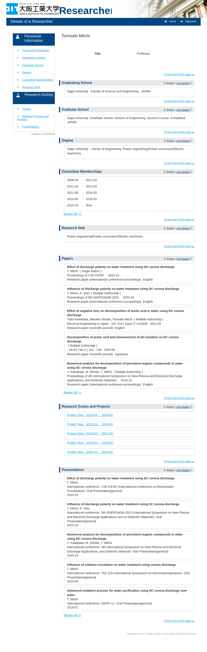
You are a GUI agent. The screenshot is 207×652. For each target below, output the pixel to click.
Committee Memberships (37, 79)
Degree (26, 72)
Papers (26, 108)
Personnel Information (36, 50)
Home (170, 21)
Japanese (188, 21)
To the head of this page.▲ (179, 74)
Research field (31, 87)
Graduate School (32, 65)
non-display (182, 83)
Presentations (30, 126)
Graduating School (33, 57)
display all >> (72, 214)
